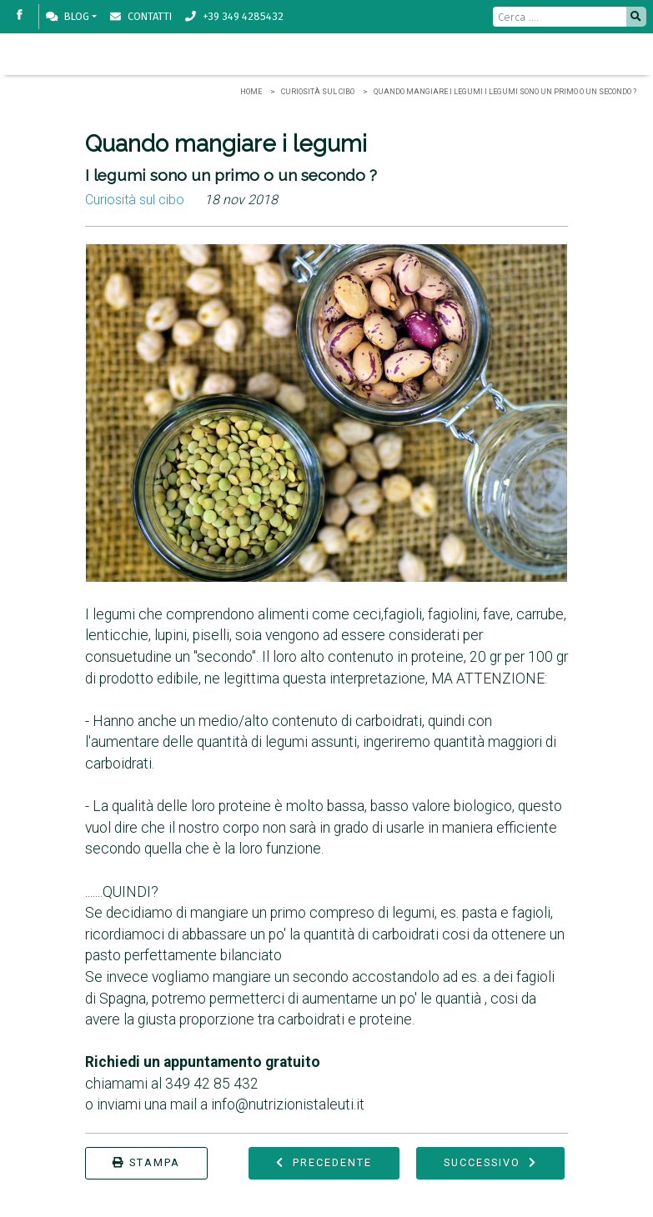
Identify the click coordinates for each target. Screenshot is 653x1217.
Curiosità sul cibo (317, 92)
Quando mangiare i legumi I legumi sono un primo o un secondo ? (505, 92)
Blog (67, 16)
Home (251, 92)
